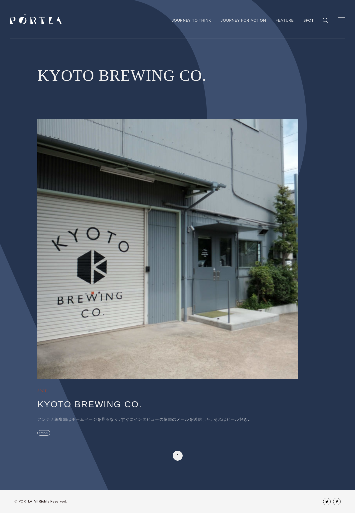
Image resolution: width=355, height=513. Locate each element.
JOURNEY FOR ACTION (243, 20)
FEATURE (285, 20)
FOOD (44, 432)
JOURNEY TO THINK (191, 20)
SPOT (308, 20)
